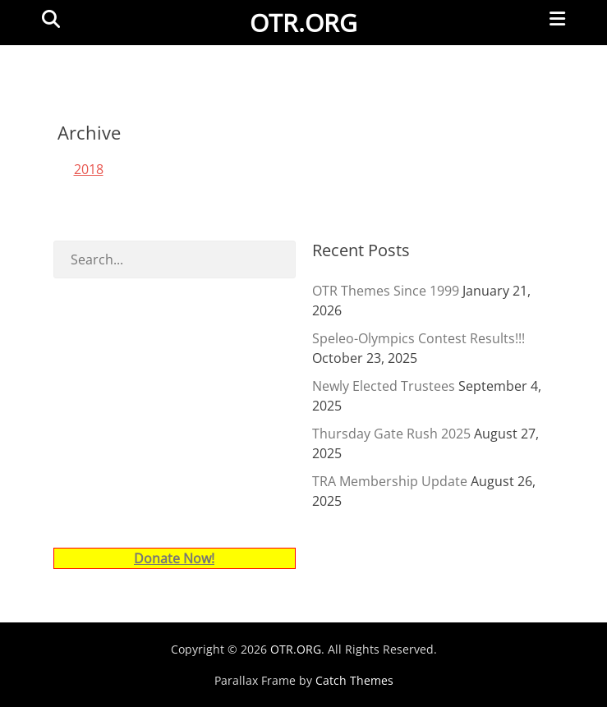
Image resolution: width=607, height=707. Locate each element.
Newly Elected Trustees (383, 386)
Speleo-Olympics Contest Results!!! (418, 338)
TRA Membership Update (389, 481)
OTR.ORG (303, 22)
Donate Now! (174, 558)
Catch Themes (354, 680)
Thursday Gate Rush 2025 (391, 434)
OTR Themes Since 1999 (385, 291)
